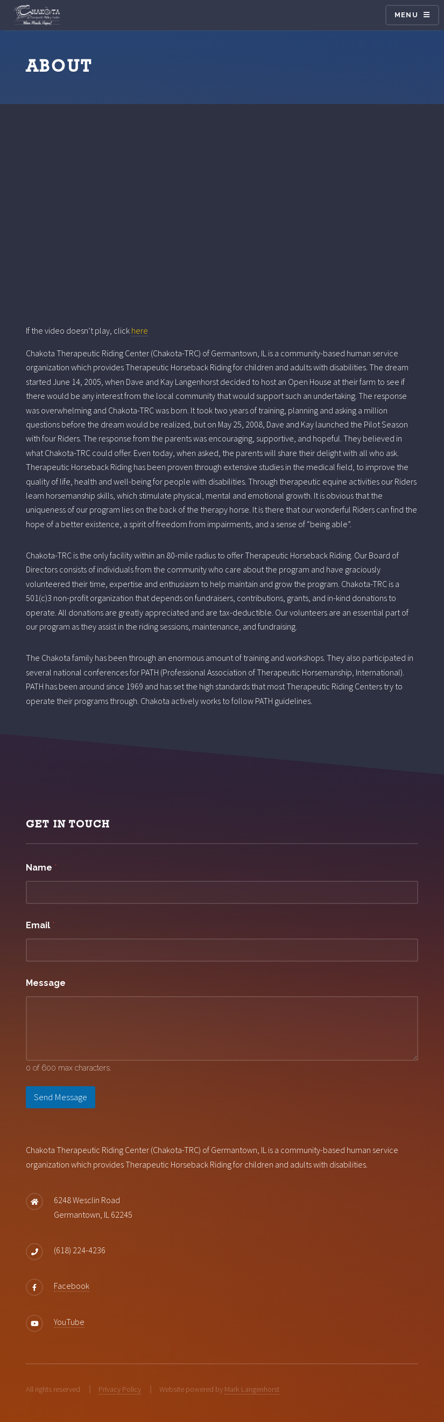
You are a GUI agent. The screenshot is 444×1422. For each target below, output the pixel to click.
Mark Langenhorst (251, 1389)
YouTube (69, 1321)
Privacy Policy (119, 1389)
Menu (406, 15)
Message (46, 983)
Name (41, 867)
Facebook (71, 1285)
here (139, 330)
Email (40, 925)
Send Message (60, 1097)
